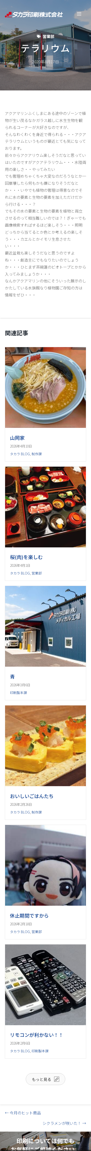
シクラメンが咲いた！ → (64, 1123)
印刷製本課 (18, 692)
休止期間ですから (29, 915)
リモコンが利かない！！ (36, 1034)
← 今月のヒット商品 (23, 1113)
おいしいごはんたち (32, 795)
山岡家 (17, 437)
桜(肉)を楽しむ (26, 556)
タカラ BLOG (20, 453)
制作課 (37, 453)
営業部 (48, 36)
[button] (45, 1079)
